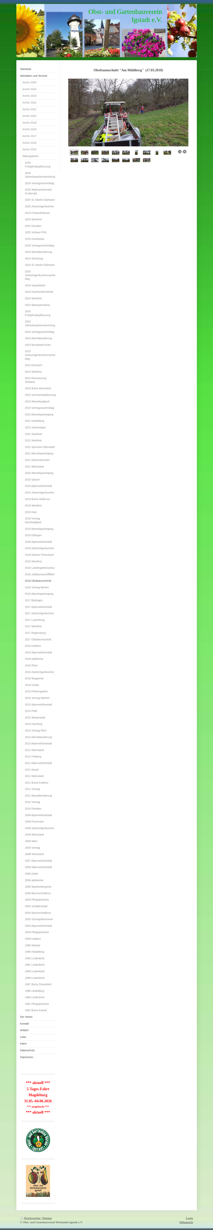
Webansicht (186, 1222)
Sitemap (47, 1218)
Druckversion (30, 1218)
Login (189, 1218)
